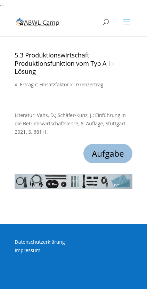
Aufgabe (108, 153)
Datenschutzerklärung (40, 242)
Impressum (27, 250)
